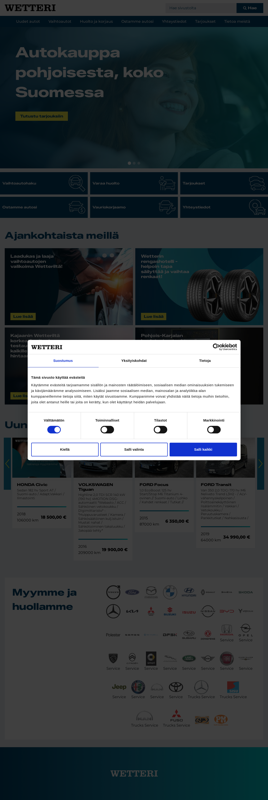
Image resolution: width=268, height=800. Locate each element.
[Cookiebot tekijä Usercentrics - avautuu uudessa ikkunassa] (216, 347)
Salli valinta (134, 449)
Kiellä (65, 449)
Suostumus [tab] (63, 361)
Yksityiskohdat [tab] (134, 361)
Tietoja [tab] (205, 361)
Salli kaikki (203, 449)
